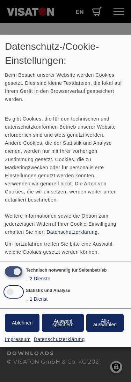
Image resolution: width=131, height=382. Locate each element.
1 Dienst (37, 299)
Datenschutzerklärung (71, 232)
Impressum (18, 339)
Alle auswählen (105, 322)
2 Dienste (38, 279)
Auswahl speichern (63, 322)
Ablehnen (22, 323)
